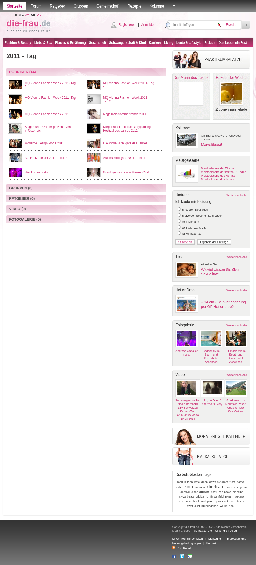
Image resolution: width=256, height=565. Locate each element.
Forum (36, 6)
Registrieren (127, 25)
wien (223, 506)
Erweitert (232, 25)
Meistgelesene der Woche (217, 168)
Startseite (14, 6)
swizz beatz (186, 496)
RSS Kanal (181, 548)
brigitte (200, 496)
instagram (240, 487)
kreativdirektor (189, 491)
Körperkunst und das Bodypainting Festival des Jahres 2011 (127, 128)
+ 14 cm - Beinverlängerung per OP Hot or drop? (223, 304)
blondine (238, 491)
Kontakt (211, 543)
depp (204, 481)
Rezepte (134, 6)
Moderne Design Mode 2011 (44, 143)
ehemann (185, 501)
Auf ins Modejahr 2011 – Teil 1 (124, 158)
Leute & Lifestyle (188, 43)
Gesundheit (97, 43)
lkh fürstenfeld (215, 496)
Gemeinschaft (107, 6)
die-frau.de (215, 530)
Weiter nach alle (236, 195)
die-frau (215, 486)
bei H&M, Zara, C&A (195, 227)
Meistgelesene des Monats (218, 175)
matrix (229, 487)
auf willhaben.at (191, 233)
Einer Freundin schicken (187, 538)
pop (231, 505)
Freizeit (210, 43)
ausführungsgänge (206, 505)
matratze (200, 487)
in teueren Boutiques (195, 209)
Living (168, 43)
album (204, 492)
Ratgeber (57, 6)
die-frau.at (199, 530)
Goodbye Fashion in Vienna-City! (126, 172)
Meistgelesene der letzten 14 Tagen (223, 171)
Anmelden (148, 25)
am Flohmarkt (190, 221)
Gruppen (81, 6)
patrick (241, 481)
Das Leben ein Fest (233, 43)
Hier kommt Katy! (37, 172)
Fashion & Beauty (18, 43)
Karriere (155, 43)
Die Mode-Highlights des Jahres (125, 143)
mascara (238, 496)
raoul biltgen (185, 481)
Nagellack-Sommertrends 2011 (124, 114)
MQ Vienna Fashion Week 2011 (47, 114)
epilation (220, 501)
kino (189, 486)
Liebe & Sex (43, 43)
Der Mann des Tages (191, 77)
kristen (231, 501)
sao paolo (225, 491)
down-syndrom (218, 481)
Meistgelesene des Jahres (217, 179)
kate (197, 481)
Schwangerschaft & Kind (127, 43)
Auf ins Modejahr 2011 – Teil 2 (46, 158)
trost (232, 481)
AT (27, 15)
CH (39, 15)
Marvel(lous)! (211, 144)
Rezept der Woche (231, 77)
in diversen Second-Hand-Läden (202, 215)
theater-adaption (203, 501)
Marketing (214, 538)
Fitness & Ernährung (70, 43)
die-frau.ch (230, 530)
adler (179, 487)
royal (228, 496)
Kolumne (157, 6)
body (214, 491)
